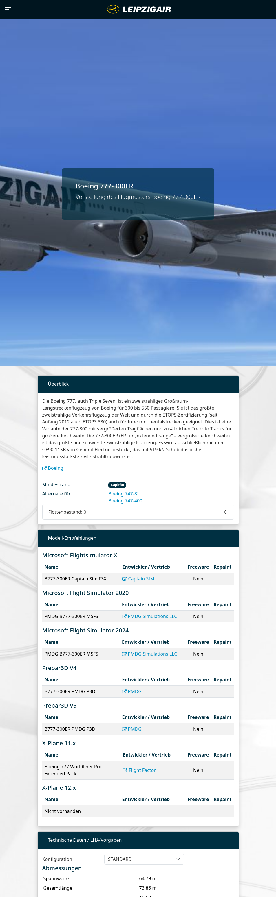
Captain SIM (138, 579)
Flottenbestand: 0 (67, 512)
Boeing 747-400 (125, 500)
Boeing (52, 468)
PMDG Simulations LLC (149, 616)
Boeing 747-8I (123, 494)
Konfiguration (57, 859)
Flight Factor (139, 770)
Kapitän (117, 484)
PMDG (132, 691)
